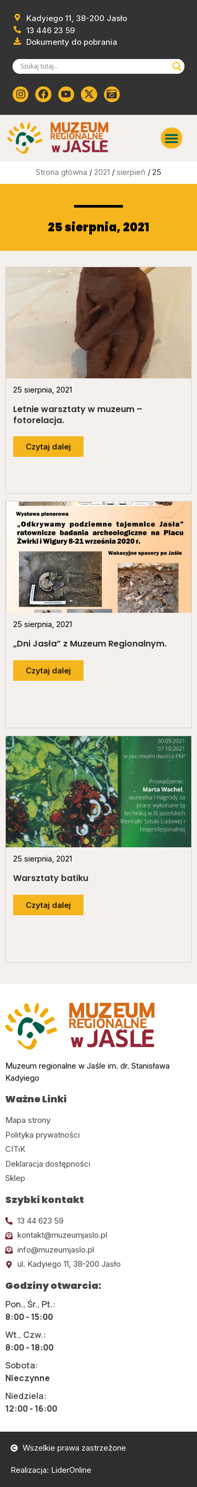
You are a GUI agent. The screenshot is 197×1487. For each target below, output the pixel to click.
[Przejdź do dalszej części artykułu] (48, 446)
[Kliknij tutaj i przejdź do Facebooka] (43, 94)
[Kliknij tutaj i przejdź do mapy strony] (98, 1120)
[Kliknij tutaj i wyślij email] (98, 1235)
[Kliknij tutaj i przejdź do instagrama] (20, 94)
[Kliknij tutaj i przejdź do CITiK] (98, 1149)
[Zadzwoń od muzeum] (44, 31)
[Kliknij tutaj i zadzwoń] (98, 1221)
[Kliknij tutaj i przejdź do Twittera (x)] (89, 94)
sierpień (131, 172)
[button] (171, 138)
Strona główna (61, 172)
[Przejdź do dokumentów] (65, 42)
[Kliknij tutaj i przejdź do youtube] (66, 94)
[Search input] (93, 66)
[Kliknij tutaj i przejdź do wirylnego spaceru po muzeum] (112, 94)
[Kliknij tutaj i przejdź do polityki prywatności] (98, 1135)
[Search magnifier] (177, 66)
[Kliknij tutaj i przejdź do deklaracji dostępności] (98, 1164)
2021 (102, 172)
